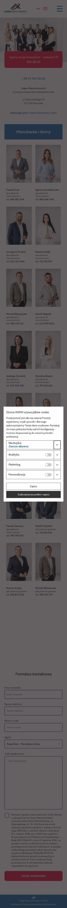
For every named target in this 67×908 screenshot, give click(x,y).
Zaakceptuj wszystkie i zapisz (33, 494)
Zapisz (33, 486)
